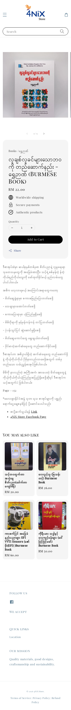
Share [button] (15, 250)
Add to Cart (35, 239)
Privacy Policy (41, 698)
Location (15, 637)
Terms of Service (20, 698)
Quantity (14, 221)
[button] (5, 15)
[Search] (62, 31)
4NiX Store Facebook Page (28, 417)
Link (34, 411)
